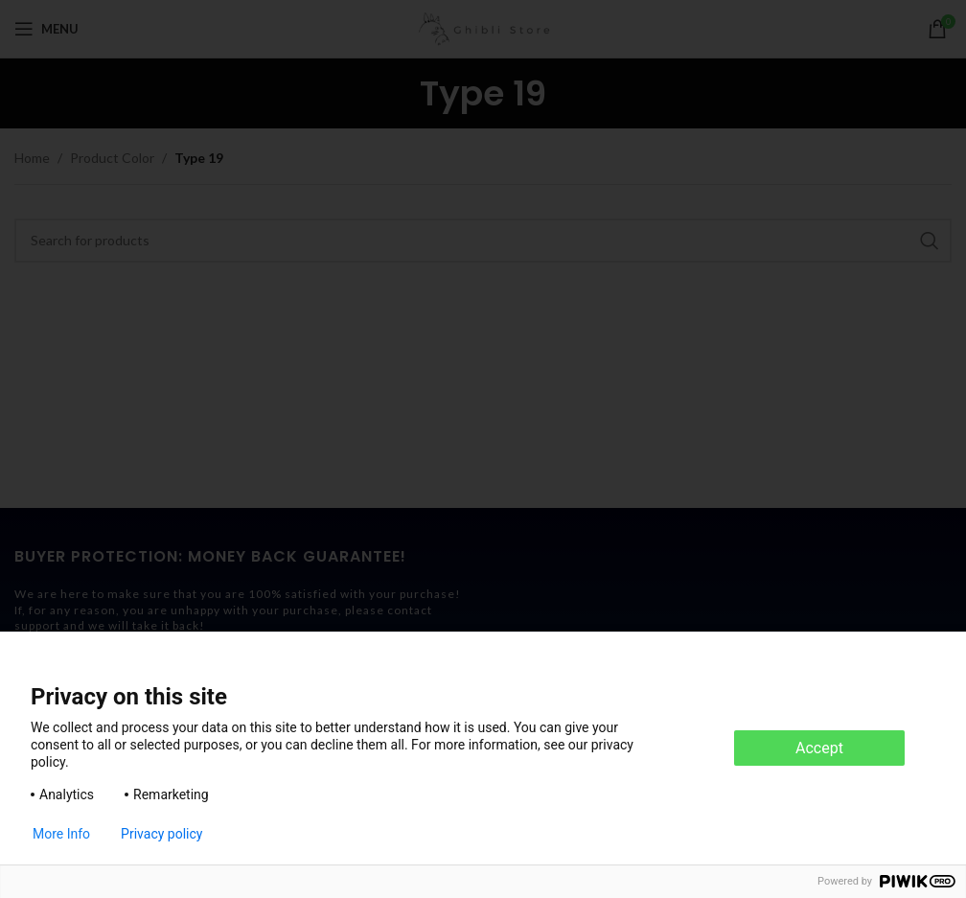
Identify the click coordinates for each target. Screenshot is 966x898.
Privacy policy (161, 833)
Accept (819, 748)
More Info (61, 833)
